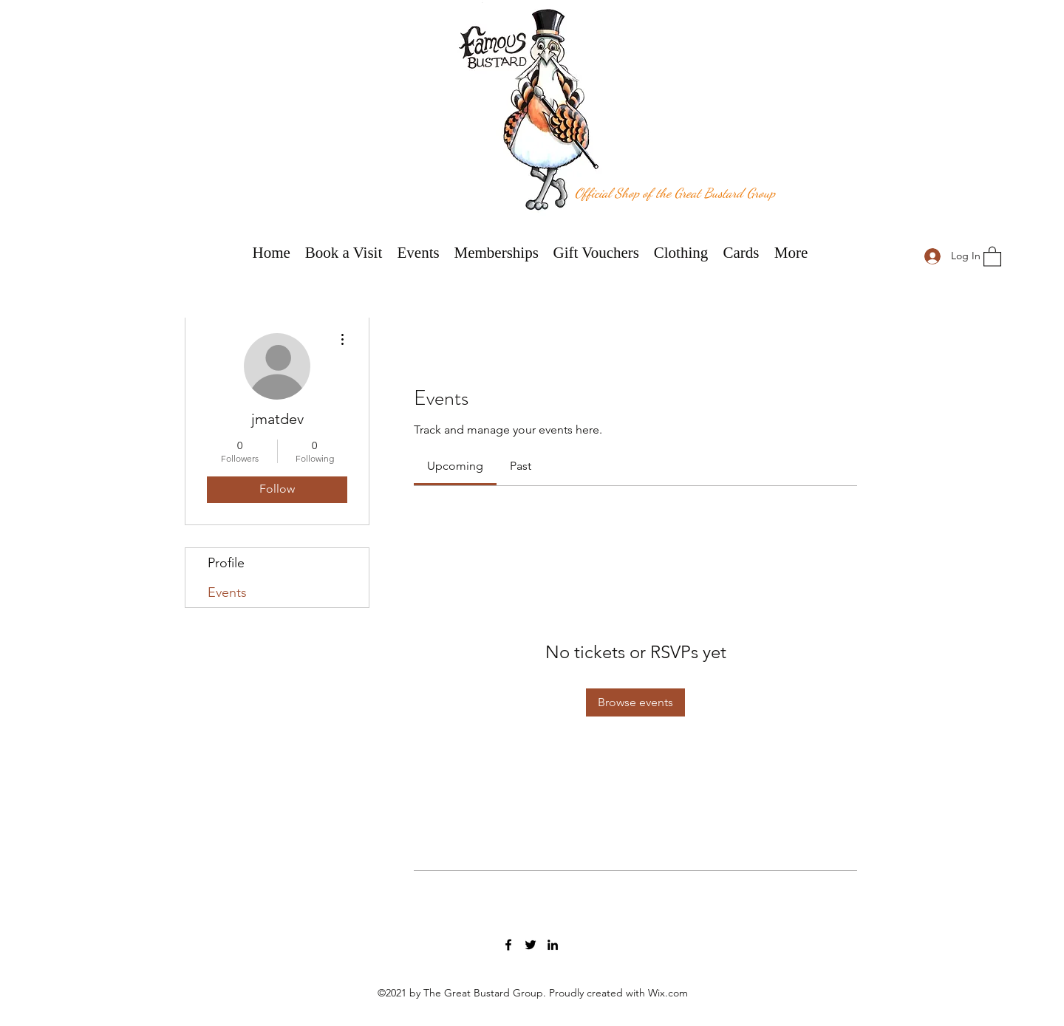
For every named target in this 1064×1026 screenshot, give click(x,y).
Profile (226, 563)
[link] (455, 466)
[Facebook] (508, 944)
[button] (992, 256)
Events (227, 592)
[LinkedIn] (552, 944)
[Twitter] (530, 944)
